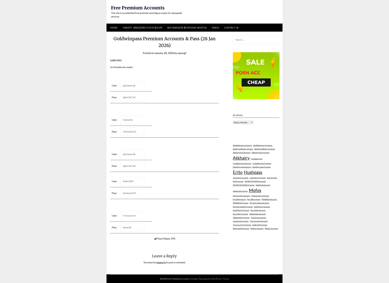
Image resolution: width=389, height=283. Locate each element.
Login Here (116, 59)
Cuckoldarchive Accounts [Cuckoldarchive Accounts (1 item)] (242, 163)
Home (113, 27)
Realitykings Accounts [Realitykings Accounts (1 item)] (262, 207)
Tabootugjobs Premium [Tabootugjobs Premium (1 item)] (241, 218)
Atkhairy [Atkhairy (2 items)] (241, 157)
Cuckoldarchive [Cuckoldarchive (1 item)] (256, 159)
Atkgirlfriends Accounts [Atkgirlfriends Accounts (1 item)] (241, 153)
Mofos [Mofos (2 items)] (255, 190)
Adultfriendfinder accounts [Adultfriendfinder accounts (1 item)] (243, 149)
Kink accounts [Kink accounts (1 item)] (272, 178)
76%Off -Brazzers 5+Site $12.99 (142, 27)
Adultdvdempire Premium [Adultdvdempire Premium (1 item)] (262, 145)
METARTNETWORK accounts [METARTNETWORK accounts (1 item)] (255, 181)
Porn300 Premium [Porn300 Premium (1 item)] (253, 199)
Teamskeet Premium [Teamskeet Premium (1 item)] (240, 221)
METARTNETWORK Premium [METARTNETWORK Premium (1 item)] (243, 185)
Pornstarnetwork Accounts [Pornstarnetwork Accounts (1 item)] (259, 203)
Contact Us (231, 27)
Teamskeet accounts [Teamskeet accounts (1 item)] (258, 218)
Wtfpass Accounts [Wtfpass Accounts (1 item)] (257, 228)
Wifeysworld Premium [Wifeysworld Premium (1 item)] (241, 228)
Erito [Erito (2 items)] (238, 172)
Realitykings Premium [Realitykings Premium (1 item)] (241, 210)
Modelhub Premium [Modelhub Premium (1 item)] (240, 191)
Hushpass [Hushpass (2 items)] (253, 172)
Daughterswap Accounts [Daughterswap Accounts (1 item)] (242, 167)
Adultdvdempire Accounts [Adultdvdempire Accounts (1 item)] (242, 145)
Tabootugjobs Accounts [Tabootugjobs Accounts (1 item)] (257, 214)
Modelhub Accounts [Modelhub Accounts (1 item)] (263, 185)
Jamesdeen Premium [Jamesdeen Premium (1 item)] (258, 178)
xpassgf (181, 53)
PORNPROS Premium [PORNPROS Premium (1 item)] (240, 203)
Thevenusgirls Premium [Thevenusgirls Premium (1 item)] (242, 225)
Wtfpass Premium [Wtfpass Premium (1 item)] (271, 228)
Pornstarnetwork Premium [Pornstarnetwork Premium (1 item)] (243, 207)
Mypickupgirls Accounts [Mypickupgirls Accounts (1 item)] (241, 196)
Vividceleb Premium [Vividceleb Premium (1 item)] (259, 225)
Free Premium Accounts (138, 8)
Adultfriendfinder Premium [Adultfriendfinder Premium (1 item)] (264, 149)
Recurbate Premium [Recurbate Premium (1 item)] (240, 214)
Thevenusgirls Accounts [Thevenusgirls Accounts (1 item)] (259, 221)
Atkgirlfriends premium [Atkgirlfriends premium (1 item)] (260, 153)
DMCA (215, 27)
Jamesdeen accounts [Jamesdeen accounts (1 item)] (240, 178)
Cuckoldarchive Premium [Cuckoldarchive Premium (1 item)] (262, 163)
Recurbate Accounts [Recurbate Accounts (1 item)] (257, 210)
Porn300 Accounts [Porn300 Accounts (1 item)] (239, 199)
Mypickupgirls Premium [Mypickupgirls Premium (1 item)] (260, 196)
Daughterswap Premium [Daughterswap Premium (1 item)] (261, 167)
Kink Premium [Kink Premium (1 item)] (238, 181)
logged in (161, 262)
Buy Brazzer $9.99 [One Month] (187, 27)
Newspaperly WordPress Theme (214, 278)
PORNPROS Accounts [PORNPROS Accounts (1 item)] (269, 199)
